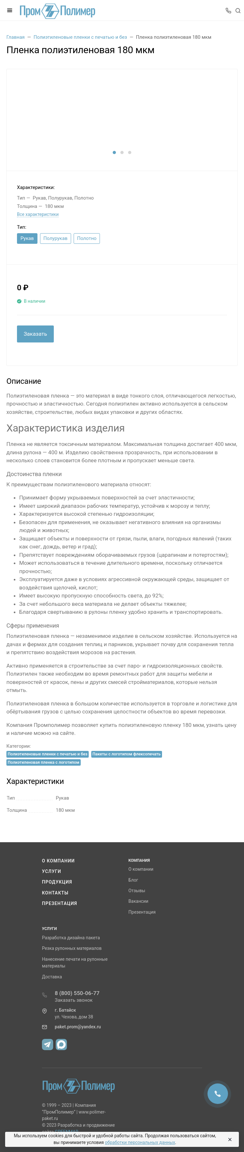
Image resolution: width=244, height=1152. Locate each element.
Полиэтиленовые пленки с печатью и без (47, 754)
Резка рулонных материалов (72, 948)
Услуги (51, 871)
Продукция (57, 882)
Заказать (35, 334)
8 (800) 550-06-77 (77, 993)
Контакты (55, 892)
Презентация (59, 903)
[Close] (229, 1139)
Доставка (52, 976)
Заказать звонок (74, 1000)
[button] (114, 152)
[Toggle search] (238, 10)
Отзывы (136, 890)
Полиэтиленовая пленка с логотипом (43, 762)
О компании (58, 860)
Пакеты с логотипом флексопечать (127, 754)
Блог (133, 880)
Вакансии (138, 901)
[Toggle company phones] (228, 10)
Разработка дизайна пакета (71, 937)
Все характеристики (38, 214)
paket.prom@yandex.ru (78, 1026)
